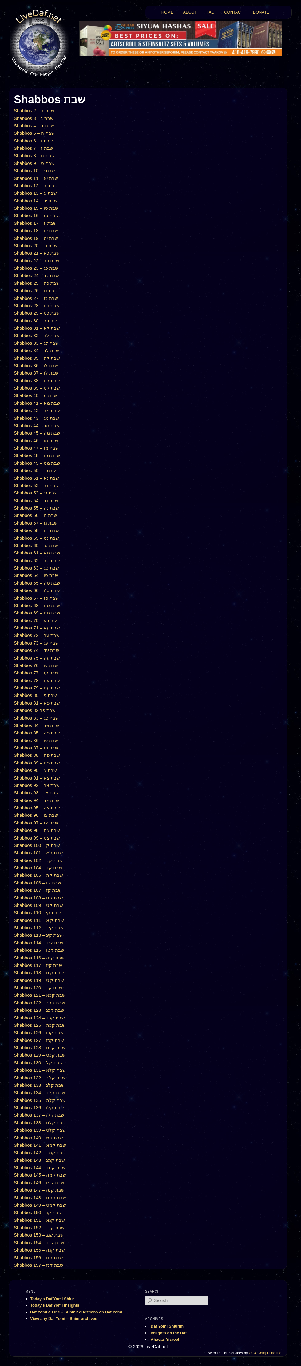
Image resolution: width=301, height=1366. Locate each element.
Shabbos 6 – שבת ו (33, 140)
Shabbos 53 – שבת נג (36, 492)
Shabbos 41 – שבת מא (37, 403)
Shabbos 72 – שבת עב (37, 635)
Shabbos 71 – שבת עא (37, 627)
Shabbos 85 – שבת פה (37, 732)
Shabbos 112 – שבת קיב (39, 927)
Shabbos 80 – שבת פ (35, 695)
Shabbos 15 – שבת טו (36, 208)
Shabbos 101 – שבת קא (38, 852)
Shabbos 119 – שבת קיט (39, 980)
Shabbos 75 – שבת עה (37, 658)
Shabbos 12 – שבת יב (36, 185)
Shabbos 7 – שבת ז (33, 148)
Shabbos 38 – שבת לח (37, 380)
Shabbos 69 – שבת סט (37, 612)
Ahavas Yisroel (165, 1339)
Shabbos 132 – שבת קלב (39, 1077)
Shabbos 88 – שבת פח (37, 755)
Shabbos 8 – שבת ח (34, 155)
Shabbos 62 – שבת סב (37, 560)
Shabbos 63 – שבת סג (36, 567)
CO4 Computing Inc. (265, 1353)
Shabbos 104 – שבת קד (38, 867)
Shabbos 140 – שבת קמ (38, 1137)
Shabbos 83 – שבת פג (36, 718)
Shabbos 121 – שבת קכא (39, 995)
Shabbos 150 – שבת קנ (38, 1212)
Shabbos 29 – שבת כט (37, 313)
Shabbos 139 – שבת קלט (40, 1130)
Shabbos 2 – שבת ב (34, 110)
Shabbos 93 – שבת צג (36, 792)
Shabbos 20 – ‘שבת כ (35, 245)
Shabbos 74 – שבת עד (36, 650)
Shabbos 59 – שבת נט (36, 538)
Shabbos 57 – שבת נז (35, 523)
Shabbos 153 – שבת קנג (39, 1234)
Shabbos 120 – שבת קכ (38, 987)
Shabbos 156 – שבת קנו (38, 1257)
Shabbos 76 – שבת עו (36, 665)
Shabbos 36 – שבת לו (36, 365)
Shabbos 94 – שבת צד (36, 800)
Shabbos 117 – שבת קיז (38, 965)
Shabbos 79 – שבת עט (37, 687)
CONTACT (233, 12)
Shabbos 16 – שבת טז (36, 215)
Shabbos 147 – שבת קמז (39, 1190)
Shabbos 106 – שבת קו (37, 882)
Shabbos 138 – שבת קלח (40, 1122)
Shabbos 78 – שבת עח (37, 680)
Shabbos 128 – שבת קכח (39, 1047)
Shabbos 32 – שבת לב (37, 335)
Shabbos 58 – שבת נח (36, 530)
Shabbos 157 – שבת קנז (38, 1265)
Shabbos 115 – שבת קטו (39, 950)
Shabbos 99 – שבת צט (37, 837)
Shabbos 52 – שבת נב (36, 485)
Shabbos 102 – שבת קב (38, 860)
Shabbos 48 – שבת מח (37, 455)
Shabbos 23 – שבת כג (36, 268)
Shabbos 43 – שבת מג (36, 418)
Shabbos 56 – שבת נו (35, 515)
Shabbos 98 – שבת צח (37, 830)
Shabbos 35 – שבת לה (37, 358)
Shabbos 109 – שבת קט (38, 905)
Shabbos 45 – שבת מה (37, 432)
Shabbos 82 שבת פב (35, 710)
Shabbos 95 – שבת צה (37, 807)
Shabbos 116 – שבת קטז (39, 957)
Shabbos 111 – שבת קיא (39, 920)
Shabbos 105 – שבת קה (38, 875)
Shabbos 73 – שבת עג (36, 642)
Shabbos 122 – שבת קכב (39, 1002)
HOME (167, 12)
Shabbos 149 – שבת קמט (40, 1205)
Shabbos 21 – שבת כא (37, 253)
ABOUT (190, 12)
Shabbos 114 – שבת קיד (38, 942)
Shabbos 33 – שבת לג (36, 343)
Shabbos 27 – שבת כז (36, 298)
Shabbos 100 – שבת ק (37, 845)
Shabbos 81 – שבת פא (37, 702)
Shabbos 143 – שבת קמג (39, 1160)
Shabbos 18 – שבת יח (36, 230)
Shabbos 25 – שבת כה (37, 283)
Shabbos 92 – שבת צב (37, 785)
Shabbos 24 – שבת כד (36, 275)
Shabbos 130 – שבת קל (38, 1062)
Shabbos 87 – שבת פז (36, 747)
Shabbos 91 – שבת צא (37, 777)
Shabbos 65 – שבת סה (37, 583)
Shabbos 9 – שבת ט (34, 163)
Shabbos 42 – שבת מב (37, 410)
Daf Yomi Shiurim (167, 1326)
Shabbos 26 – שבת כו (36, 290)
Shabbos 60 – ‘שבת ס (36, 545)
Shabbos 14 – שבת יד (35, 200)
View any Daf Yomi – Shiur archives (63, 1318)
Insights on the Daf (169, 1333)
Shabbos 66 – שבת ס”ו (37, 590)
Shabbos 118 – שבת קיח (39, 972)
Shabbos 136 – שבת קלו (39, 1107)
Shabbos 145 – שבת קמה (40, 1174)
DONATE (261, 12)
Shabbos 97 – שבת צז (36, 822)
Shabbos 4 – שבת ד (34, 125)
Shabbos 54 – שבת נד (36, 500)
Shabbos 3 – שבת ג (33, 118)
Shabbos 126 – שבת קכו (39, 1032)
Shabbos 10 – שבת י (34, 170)
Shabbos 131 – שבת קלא (40, 1070)
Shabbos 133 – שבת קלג (39, 1085)
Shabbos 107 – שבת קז (37, 890)
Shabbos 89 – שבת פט (37, 762)
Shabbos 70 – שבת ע (35, 620)
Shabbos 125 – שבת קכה (39, 1025)
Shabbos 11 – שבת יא (36, 178)
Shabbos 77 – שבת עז (36, 672)
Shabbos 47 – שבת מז (36, 448)
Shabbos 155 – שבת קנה (39, 1250)
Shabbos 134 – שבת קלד (39, 1092)
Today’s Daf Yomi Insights (54, 1305)
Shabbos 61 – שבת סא (37, 552)
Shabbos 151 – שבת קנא (39, 1220)
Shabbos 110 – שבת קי (37, 912)
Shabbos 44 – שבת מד (37, 425)
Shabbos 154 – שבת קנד (39, 1242)
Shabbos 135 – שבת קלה (40, 1100)
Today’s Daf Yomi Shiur (52, 1299)
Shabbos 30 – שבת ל (35, 320)
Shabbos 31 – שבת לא (37, 328)
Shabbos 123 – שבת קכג (39, 1010)
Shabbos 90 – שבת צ (35, 770)
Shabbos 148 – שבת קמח (40, 1197)
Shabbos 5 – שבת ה (34, 133)
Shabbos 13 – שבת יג (35, 193)
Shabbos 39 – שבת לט (37, 388)
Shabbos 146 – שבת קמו (39, 1182)
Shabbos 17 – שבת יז (35, 223)
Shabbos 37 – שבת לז (36, 372)
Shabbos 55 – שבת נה (36, 507)
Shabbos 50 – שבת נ (35, 470)
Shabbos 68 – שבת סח (37, 605)
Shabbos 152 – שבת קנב (39, 1227)
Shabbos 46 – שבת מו (36, 440)
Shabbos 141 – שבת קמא (40, 1145)
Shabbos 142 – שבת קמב (40, 1152)
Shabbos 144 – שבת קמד (39, 1167)
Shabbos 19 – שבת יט (36, 238)
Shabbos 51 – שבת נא (36, 478)
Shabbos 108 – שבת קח (38, 897)
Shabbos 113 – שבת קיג (38, 935)
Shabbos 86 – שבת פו (36, 740)
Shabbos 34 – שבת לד (36, 350)
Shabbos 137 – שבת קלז (39, 1115)
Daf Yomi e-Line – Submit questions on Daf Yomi (76, 1312)
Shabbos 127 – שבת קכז (39, 1040)
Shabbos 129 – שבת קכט (39, 1055)
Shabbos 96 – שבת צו (36, 815)
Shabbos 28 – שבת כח (37, 305)
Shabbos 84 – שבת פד (36, 725)
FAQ (211, 12)
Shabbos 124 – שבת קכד (39, 1017)
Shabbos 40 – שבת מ (35, 395)
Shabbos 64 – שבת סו (36, 575)
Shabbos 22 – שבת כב (36, 260)
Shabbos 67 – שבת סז (36, 598)
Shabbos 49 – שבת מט (37, 463)
